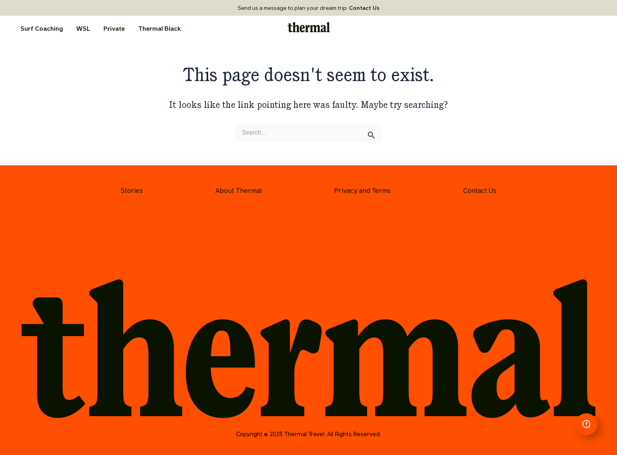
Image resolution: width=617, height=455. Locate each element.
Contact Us (364, 8)
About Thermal (238, 190)
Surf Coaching (41, 28)
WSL (83, 28)
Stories (132, 190)
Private (114, 28)
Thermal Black (159, 28)
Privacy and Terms (362, 190)
